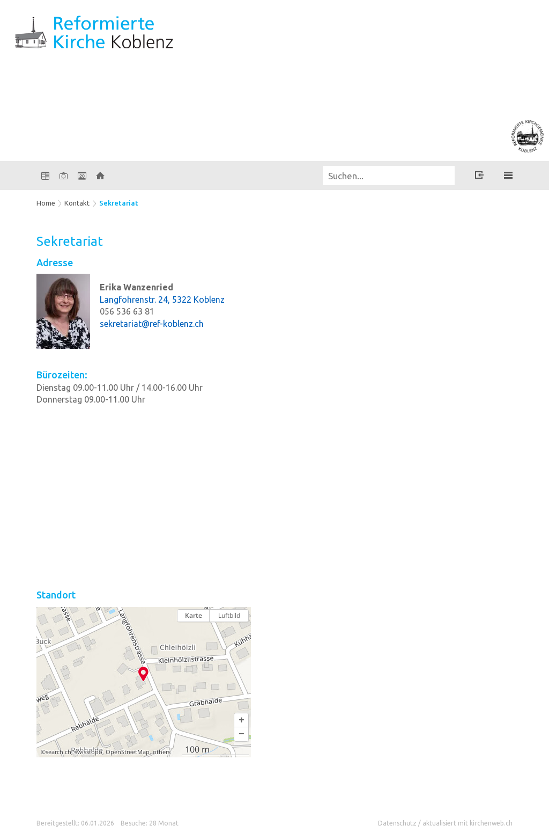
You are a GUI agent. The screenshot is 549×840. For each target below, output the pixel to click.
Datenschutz (397, 823)
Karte (193, 615)
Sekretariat (118, 203)
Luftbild (229, 615)
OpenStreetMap (128, 752)
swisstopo (88, 752)
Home (45, 203)
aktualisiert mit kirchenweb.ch (467, 823)
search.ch (58, 752)
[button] (241, 720)
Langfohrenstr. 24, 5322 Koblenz (162, 299)
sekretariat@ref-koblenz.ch (152, 323)
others (161, 752)
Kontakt (77, 203)
